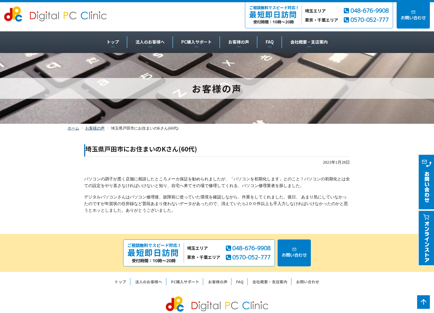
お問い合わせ (307, 281)
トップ (113, 42)
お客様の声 (238, 42)
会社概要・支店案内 (309, 42)
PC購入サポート (196, 42)
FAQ (270, 42)
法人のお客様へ (150, 42)
